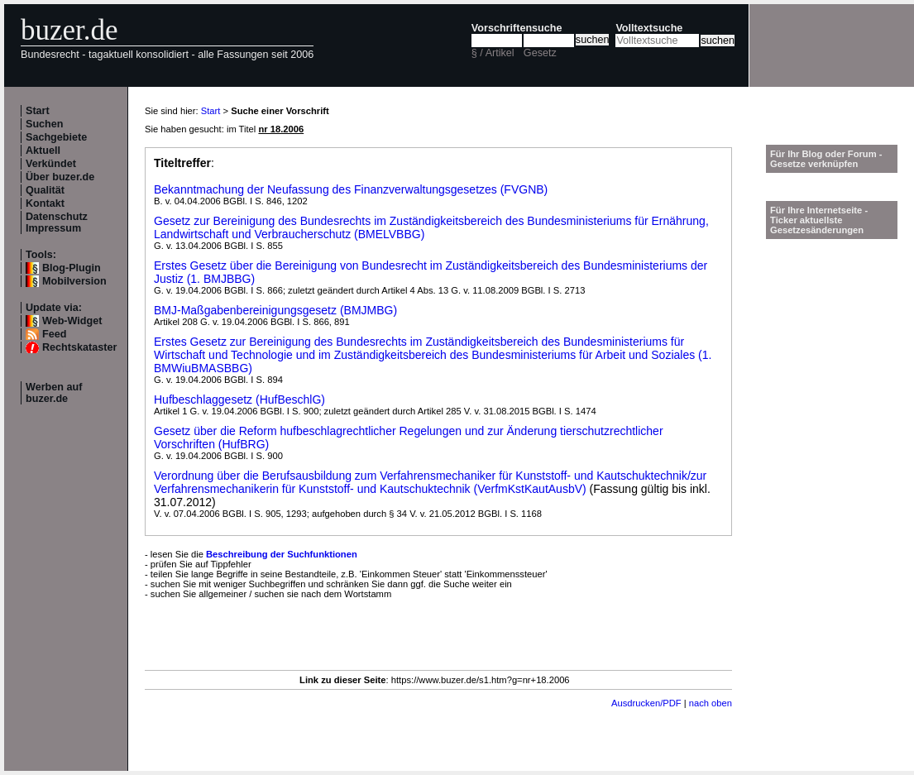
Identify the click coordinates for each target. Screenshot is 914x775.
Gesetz (540, 53)
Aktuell (43, 150)
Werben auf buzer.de (54, 392)
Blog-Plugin (71, 268)
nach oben (710, 703)
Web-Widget (72, 321)
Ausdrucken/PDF (646, 703)
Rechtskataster (79, 347)
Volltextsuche (648, 28)
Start (38, 111)
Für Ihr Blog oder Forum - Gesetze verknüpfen (826, 159)
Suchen (45, 124)
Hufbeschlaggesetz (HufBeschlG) (239, 399)
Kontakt (45, 203)
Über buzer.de (60, 177)
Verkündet (51, 164)
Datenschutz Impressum (57, 222)
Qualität (45, 190)
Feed (54, 334)
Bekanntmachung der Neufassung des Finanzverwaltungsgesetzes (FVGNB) (351, 189)
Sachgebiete (56, 137)
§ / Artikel (492, 53)
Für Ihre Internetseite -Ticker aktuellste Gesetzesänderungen (819, 220)
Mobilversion (74, 281)
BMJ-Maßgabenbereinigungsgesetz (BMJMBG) (275, 310)
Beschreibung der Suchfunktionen (281, 554)
